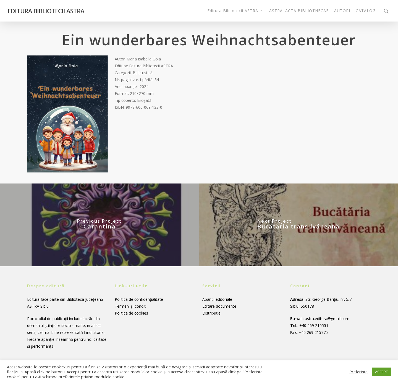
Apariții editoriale (217, 299)
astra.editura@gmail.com (327, 318)
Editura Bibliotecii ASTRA (235, 11)
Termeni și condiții (131, 306)
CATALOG (366, 11)
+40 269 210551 (313, 325)
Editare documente (219, 306)
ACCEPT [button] (381, 371)
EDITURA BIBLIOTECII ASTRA (46, 11)
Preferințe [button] (358, 371)
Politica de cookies (131, 313)
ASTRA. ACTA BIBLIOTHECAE (299, 11)
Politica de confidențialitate (139, 299)
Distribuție (211, 313)
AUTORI (342, 11)
